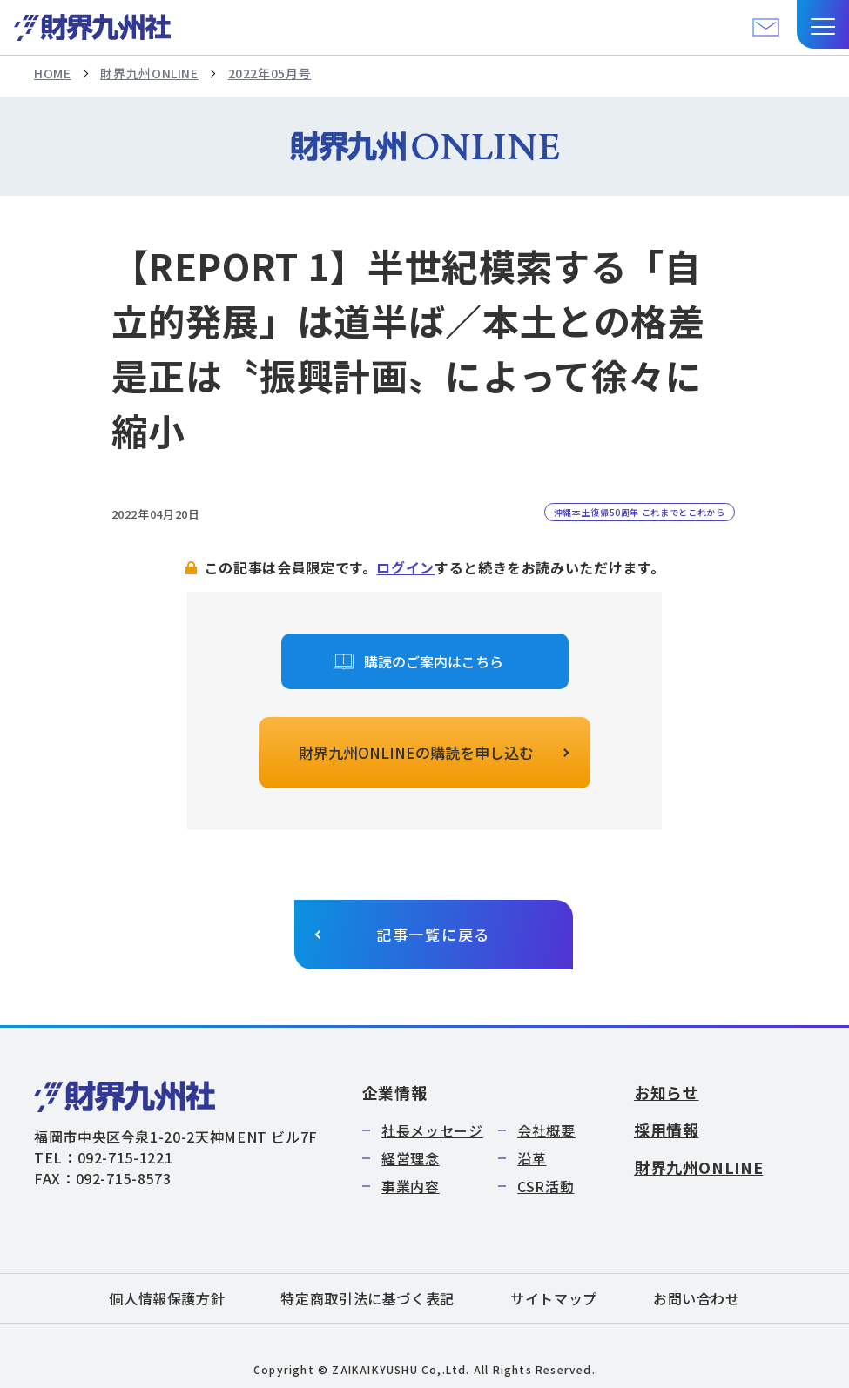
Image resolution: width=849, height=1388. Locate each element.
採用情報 (666, 1129)
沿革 (531, 1158)
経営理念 (410, 1158)
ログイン (405, 567)
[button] (823, 24)
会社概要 (546, 1130)
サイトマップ (553, 1298)
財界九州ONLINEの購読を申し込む (416, 752)
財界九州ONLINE (149, 73)
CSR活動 (545, 1186)
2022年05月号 (270, 73)
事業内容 (410, 1186)
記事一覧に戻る (433, 934)
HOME (52, 73)
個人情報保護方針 (167, 1298)
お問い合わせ (696, 1298)
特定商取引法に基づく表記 (367, 1298)
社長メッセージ (431, 1130)
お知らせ (666, 1092)
